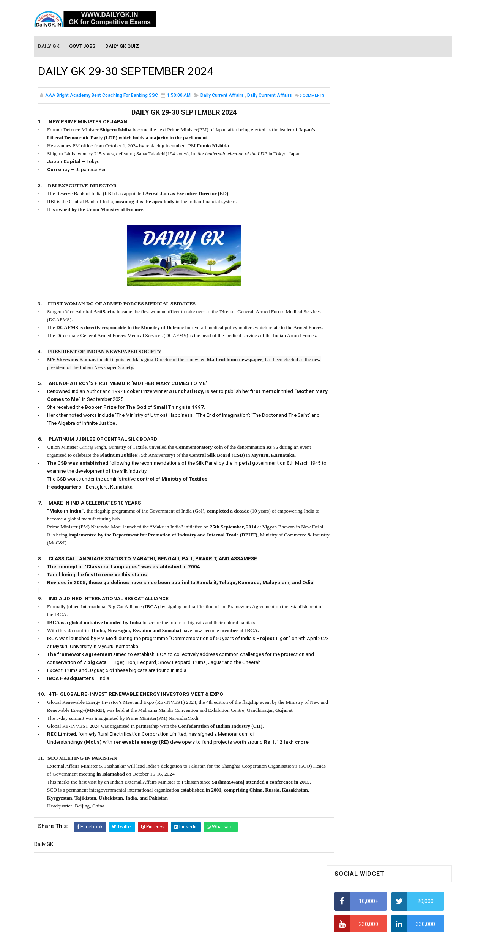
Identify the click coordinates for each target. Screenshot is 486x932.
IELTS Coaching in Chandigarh (369, 371)
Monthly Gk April (353, 614)
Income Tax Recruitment (363, 349)
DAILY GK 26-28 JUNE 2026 (402, 413)
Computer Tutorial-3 (358, 714)
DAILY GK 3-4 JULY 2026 (398, 444)
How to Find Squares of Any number (377, 215)
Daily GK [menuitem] (49, 46)
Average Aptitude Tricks (363, 334)
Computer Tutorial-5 (358, 736)
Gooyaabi (294, 922)
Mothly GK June (352, 593)
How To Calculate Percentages (370, 304)
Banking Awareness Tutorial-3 (370, 814)
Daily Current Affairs (222, 96)
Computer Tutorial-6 (358, 747)
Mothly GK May (351, 604)
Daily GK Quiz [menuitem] (122, 46)
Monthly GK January (358, 647)
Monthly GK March (355, 625)
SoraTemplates (226, 922)
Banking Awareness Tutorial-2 (370, 803)
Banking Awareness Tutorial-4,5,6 (374, 825)
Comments (56, 105)
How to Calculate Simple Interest (373, 290)
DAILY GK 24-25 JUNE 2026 (402, 536)
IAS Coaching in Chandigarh (367, 364)
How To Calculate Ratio (361, 245)
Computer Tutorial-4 (358, 725)
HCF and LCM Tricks (357, 319)
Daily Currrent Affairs (269, 96)
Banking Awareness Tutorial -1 (370, 792)
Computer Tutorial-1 (358, 692)
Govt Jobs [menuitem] (82, 46)
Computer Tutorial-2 (358, 703)
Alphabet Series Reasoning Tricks (374, 230)
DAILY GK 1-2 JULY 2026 (398, 475)
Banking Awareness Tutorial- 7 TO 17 (378, 836)
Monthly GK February (358, 636)
